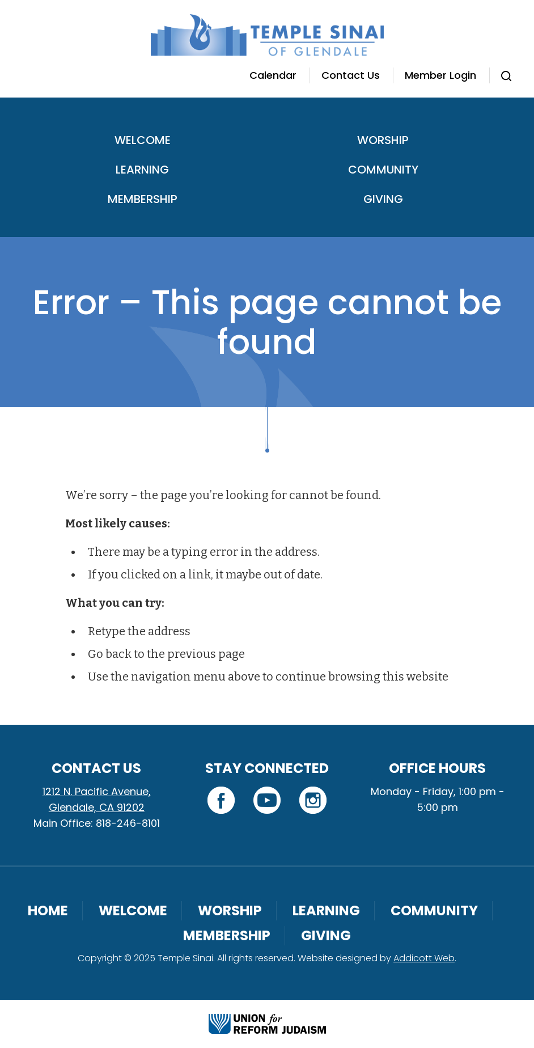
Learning (142, 170)
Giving (383, 199)
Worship (383, 140)
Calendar (272, 75)
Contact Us (350, 75)
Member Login (440, 75)
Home (48, 910)
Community (383, 170)
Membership (142, 199)
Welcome (143, 140)
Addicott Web (424, 958)
